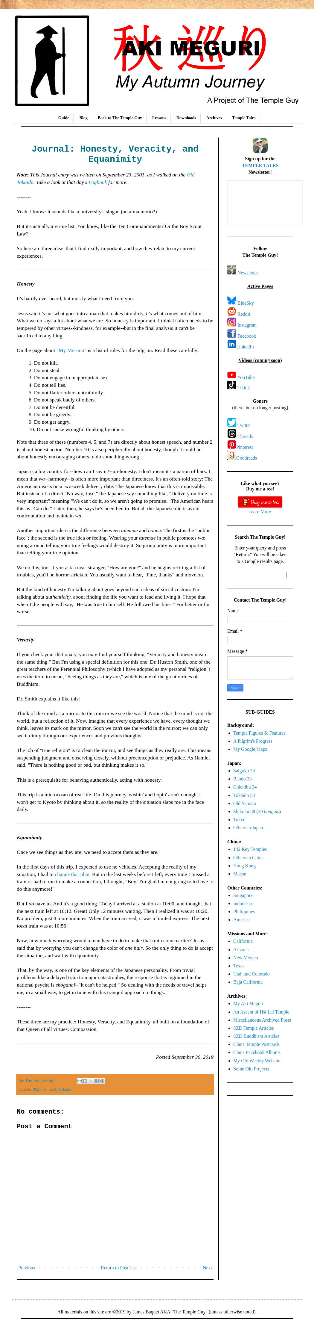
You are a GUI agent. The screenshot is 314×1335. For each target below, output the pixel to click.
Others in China (248, 857)
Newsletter (247, 272)
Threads (245, 436)
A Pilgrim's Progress (252, 741)
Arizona (241, 949)
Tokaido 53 (244, 795)
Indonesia (242, 903)
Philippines (244, 911)
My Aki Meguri (248, 1003)
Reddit (243, 314)
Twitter (244, 425)
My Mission (71, 350)
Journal (50, 1089)
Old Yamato (244, 803)
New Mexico (245, 957)
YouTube (245, 377)
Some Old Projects (251, 1068)
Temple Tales (243, 118)
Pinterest (244, 447)
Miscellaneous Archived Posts (262, 1020)
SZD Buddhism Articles (256, 1036)
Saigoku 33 (244, 770)
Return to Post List (119, 1267)
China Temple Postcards (256, 1044)
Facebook (246, 336)
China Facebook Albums (257, 1052)
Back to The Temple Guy (120, 118)
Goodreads (246, 457)
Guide (63, 118)
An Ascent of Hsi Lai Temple (261, 1011)
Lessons (159, 118)
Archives (214, 118)
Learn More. (260, 511)
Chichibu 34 (245, 786)
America (241, 919)
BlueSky (245, 303)
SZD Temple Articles (253, 1028)
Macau (239, 873)
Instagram (247, 324)
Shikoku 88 (244, 811)
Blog (83, 118)
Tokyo (239, 819)
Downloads (186, 118)
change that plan (72, 874)
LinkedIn (245, 346)
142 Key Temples (250, 849)
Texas (238, 965)
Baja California (248, 981)
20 (268, 811)
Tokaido (65, 1089)
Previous (26, 1267)
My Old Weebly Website (256, 1060)
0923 (37, 1089)
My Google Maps (250, 749)
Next (207, 1267)
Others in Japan (248, 827)
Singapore (243, 895)
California (243, 941)
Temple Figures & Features (259, 733)
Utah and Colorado (251, 973)
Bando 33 (242, 778)
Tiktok (243, 387)
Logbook (98, 182)
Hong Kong (244, 865)
